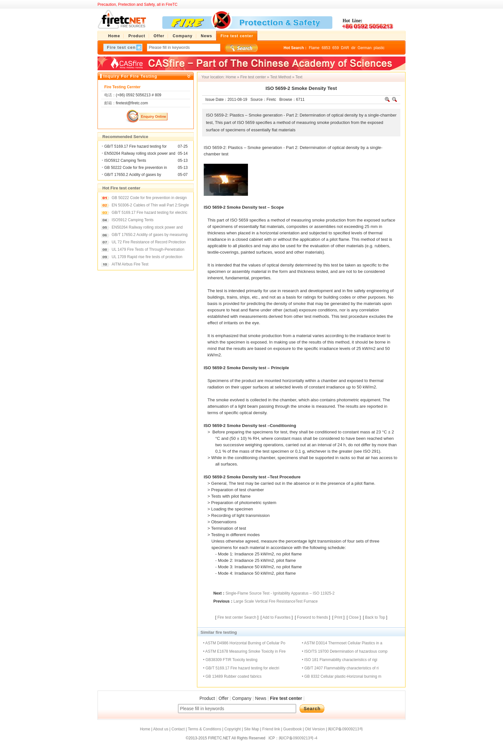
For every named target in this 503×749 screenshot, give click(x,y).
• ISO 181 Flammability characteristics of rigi (339, 660)
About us (160, 729)
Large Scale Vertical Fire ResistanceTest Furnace (276, 601)
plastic (379, 48)
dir (353, 48)
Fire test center (253, 77)
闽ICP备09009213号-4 (298, 738)
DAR (345, 48)
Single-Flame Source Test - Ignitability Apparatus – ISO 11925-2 (280, 593)
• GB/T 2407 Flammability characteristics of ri (340, 668)
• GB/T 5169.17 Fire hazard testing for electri (241, 668)
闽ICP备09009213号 (345, 729)
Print (338, 617)
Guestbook (292, 729)
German (364, 48)
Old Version (315, 729)
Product (207, 698)
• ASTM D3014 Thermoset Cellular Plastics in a (342, 643)
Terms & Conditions (204, 729)
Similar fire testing (218, 632)
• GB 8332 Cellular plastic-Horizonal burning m (341, 676)
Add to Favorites (276, 617)
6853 (326, 48)
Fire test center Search (236, 617)
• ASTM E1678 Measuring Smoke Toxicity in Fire (244, 651)
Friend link (271, 729)
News (260, 698)
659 (335, 48)
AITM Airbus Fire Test (130, 264)
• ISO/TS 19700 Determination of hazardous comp (345, 651)
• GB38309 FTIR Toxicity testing (230, 660)
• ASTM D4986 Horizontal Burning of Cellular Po (244, 643)
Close (354, 617)
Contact (177, 729)
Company (242, 698)
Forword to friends (312, 617)
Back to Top (375, 617)
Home (231, 77)
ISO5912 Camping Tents (125, 160)
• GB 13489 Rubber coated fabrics (232, 676)
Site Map (251, 729)
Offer (223, 698)
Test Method (280, 77)
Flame (314, 48)
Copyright (232, 729)
